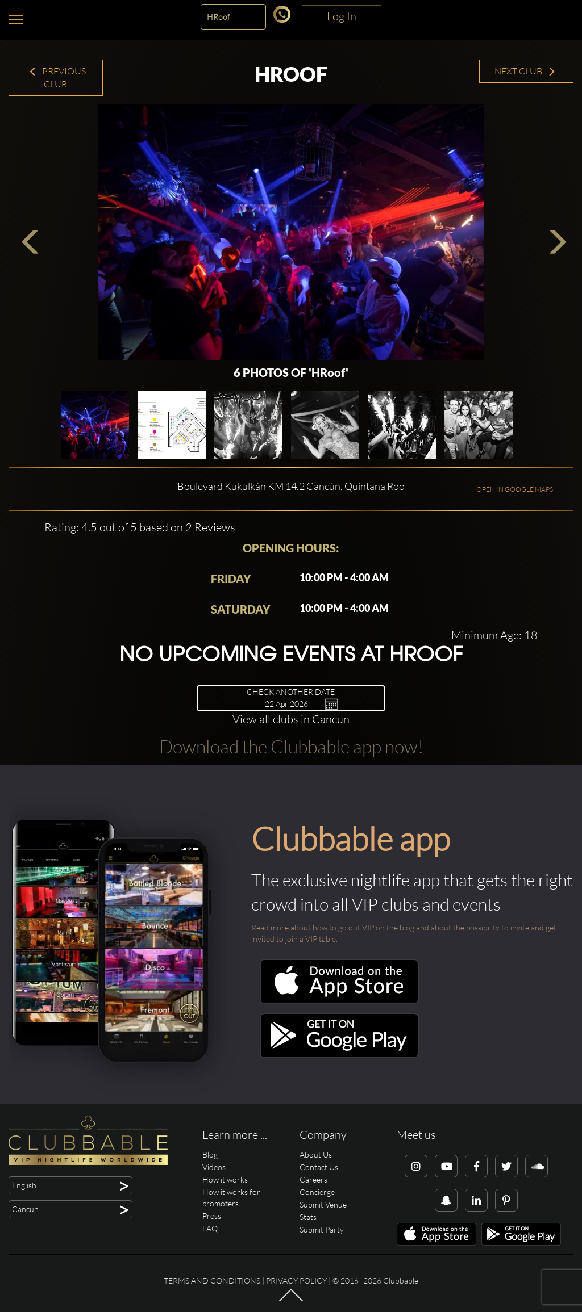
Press (211, 1216)
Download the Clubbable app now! (291, 746)
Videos (214, 1167)
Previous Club (57, 77)
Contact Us (319, 1167)
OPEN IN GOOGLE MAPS (514, 489)
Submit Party (322, 1229)
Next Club (525, 71)
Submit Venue (323, 1204)
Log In (341, 16)
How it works (225, 1179)
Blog (210, 1154)
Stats (308, 1217)
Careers (313, 1179)
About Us (316, 1154)
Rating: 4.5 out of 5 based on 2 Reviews (139, 527)
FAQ (210, 1228)
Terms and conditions (212, 1280)
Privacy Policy (296, 1280)
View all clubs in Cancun (291, 719)
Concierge (317, 1192)
